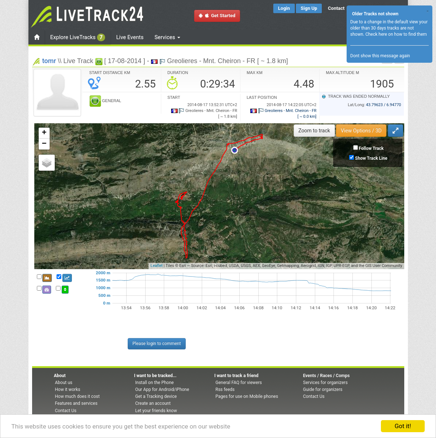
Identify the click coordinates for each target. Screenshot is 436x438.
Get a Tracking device (156, 396)
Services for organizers (325, 382)
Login (284, 8)
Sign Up (309, 8)
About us (64, 382)
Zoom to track (314, 130)
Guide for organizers (323, 389)
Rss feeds (225, 389)
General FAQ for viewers (239, 382)
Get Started (217, 15)
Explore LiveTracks (77, 37)
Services (167, 37)
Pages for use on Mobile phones (247, 396)
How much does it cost (77, 396)
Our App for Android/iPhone (162, 389)
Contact (336, 8)
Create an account (153, 403)
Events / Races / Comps (326, 375)
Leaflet (156, 265)
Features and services (76, 403)
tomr (49, 61)
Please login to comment (156, 343)
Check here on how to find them (396, 34)
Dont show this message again (380, 55)
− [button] (44, 144)
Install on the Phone (154, 382)
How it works (67, 389)
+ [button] (44, 133)
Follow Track (371, 148)
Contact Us (66, 410)
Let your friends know (156, 410)
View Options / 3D (361, 130)
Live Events (129, 37)
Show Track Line (371, 158)
